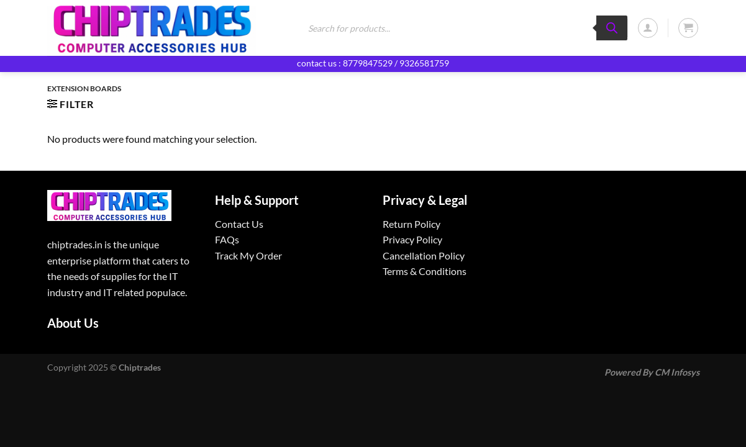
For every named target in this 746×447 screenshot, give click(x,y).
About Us (73, 322)
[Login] (648, 28)
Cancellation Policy (424, 255)
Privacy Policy (412, 239)
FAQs (227, 239)
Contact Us (239, 224)
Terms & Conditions (424, 271)
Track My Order (248, 255)
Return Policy (411, 224)
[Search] (611, 28)
